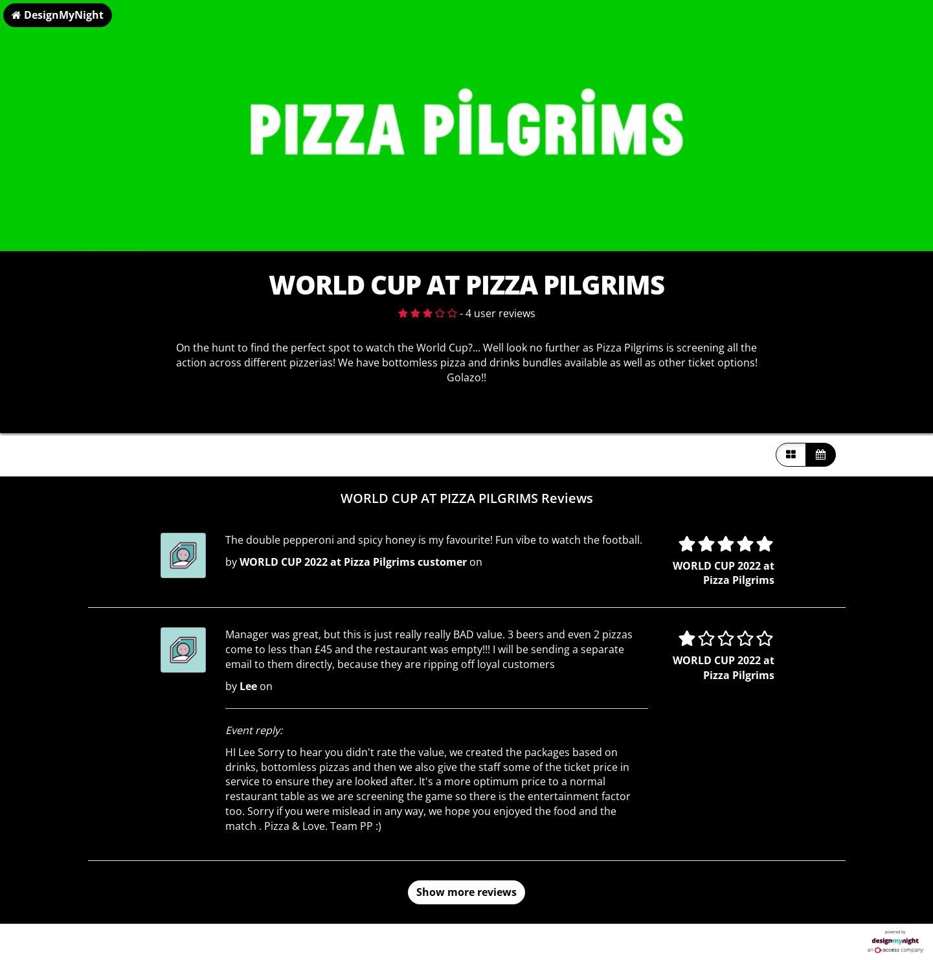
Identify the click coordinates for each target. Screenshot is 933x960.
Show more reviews (466, 892)
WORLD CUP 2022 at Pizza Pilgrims (723, 573)
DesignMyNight (58, 15)
